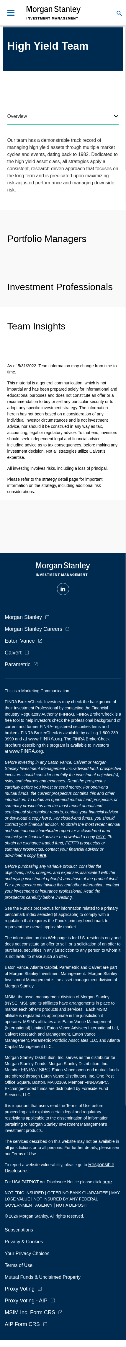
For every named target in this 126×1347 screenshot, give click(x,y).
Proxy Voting (20, 1289)
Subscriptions (19, 1229)
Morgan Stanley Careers (33, 629)
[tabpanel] (63, 165)
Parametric (17, 664)
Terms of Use (18, 1265)
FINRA (28, 1069)
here (46, 817)
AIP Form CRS (22, 1324)
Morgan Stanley (23, 617)
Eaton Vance (20, 641)
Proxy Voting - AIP (26, 1301)
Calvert (13, 653)
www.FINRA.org (26, 751)
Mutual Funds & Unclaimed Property (43, 1277)
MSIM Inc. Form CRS (30, 1312)
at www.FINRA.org (42, 738)
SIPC (44, 1069)
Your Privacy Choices (28, 1253)
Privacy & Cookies (24, 1241)
